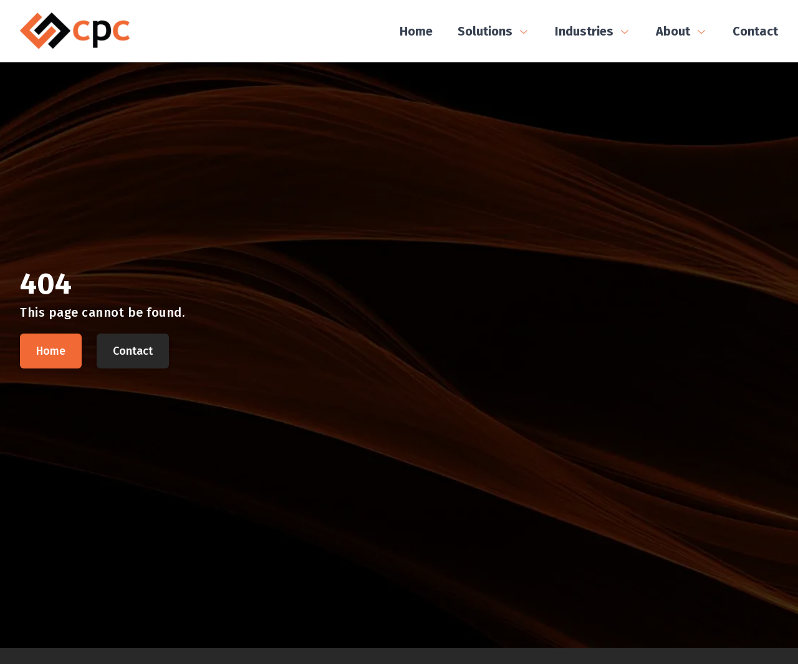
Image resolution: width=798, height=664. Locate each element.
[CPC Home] (75, 30)
